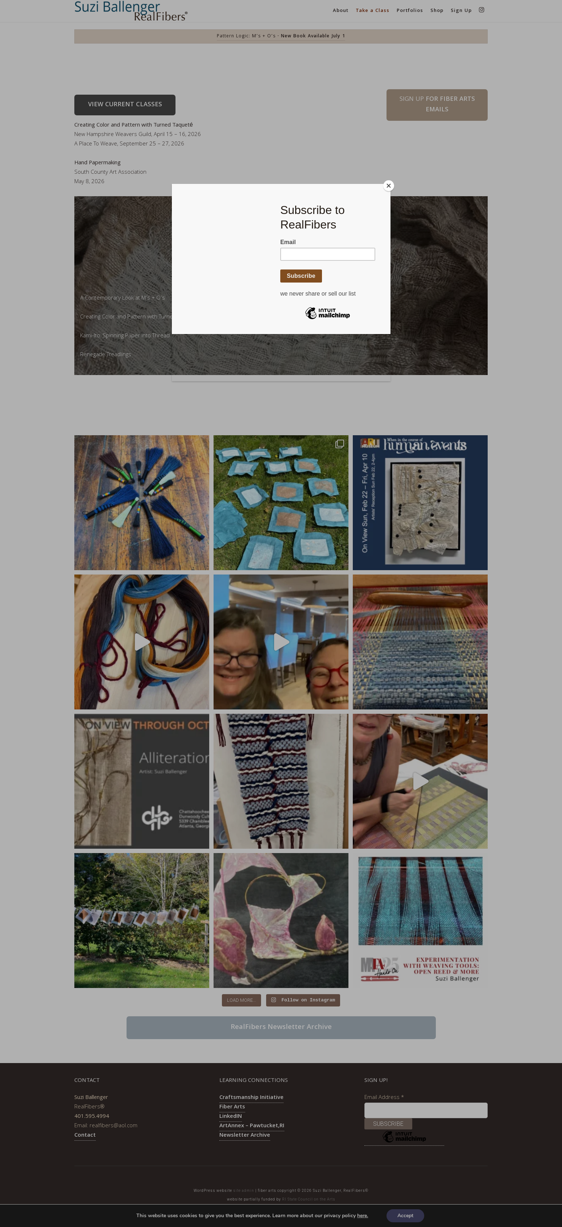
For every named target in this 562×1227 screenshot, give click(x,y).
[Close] (388, 185)
